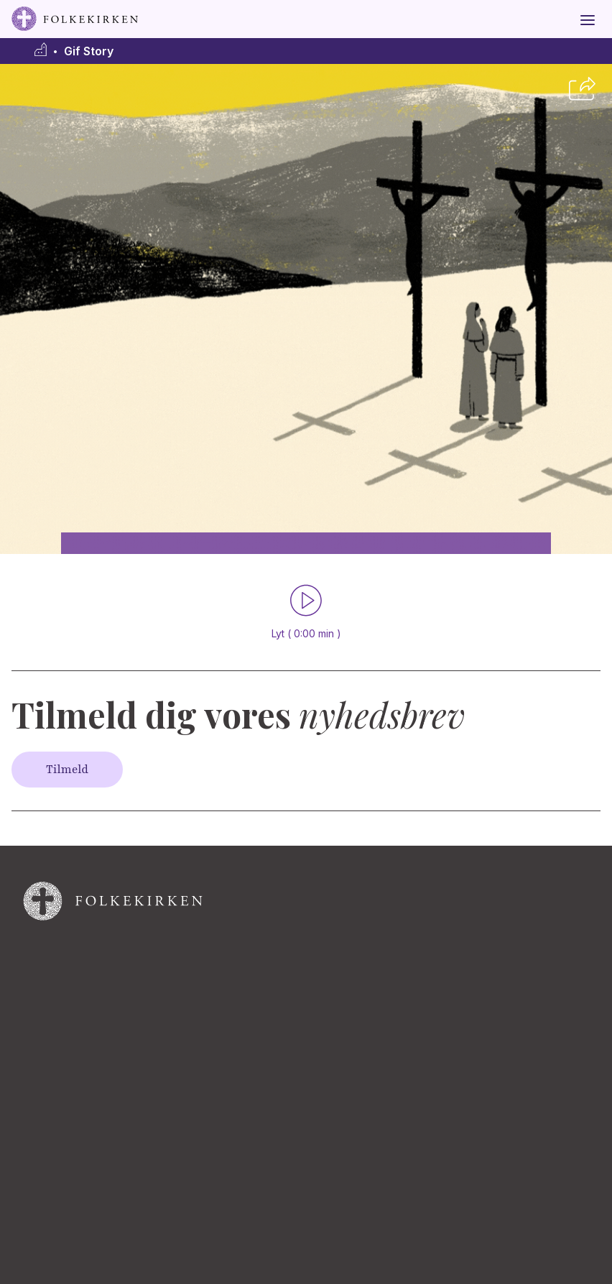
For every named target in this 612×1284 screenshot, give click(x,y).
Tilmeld (67, 769)
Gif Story (88, 51)
